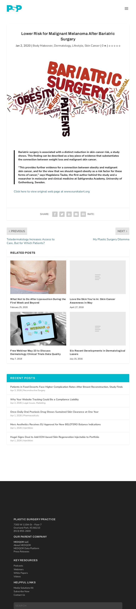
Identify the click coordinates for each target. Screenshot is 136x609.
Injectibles (28, 427)
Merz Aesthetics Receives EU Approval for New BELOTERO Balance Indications (55, 424)
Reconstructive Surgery (34, 390)
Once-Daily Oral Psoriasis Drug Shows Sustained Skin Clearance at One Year (54, 412)
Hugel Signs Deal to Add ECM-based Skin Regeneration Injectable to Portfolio (54, 437)
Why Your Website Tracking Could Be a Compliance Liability (44, 399)
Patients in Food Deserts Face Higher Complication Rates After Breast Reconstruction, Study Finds (66, 387)
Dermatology (62, 46)
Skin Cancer (92, 46)
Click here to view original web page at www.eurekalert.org (52, 191)
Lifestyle (77, 46)
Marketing (41, 403)
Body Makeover (43, 46)
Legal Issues (29, 403)
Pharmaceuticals (31, 415)
